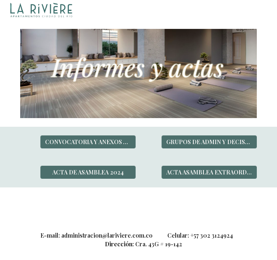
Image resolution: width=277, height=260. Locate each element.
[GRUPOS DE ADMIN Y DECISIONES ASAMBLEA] (209, 141)
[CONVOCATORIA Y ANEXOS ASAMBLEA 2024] (88, 141)
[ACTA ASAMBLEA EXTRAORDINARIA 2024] (209, 172)
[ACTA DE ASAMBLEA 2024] (88, 172)
